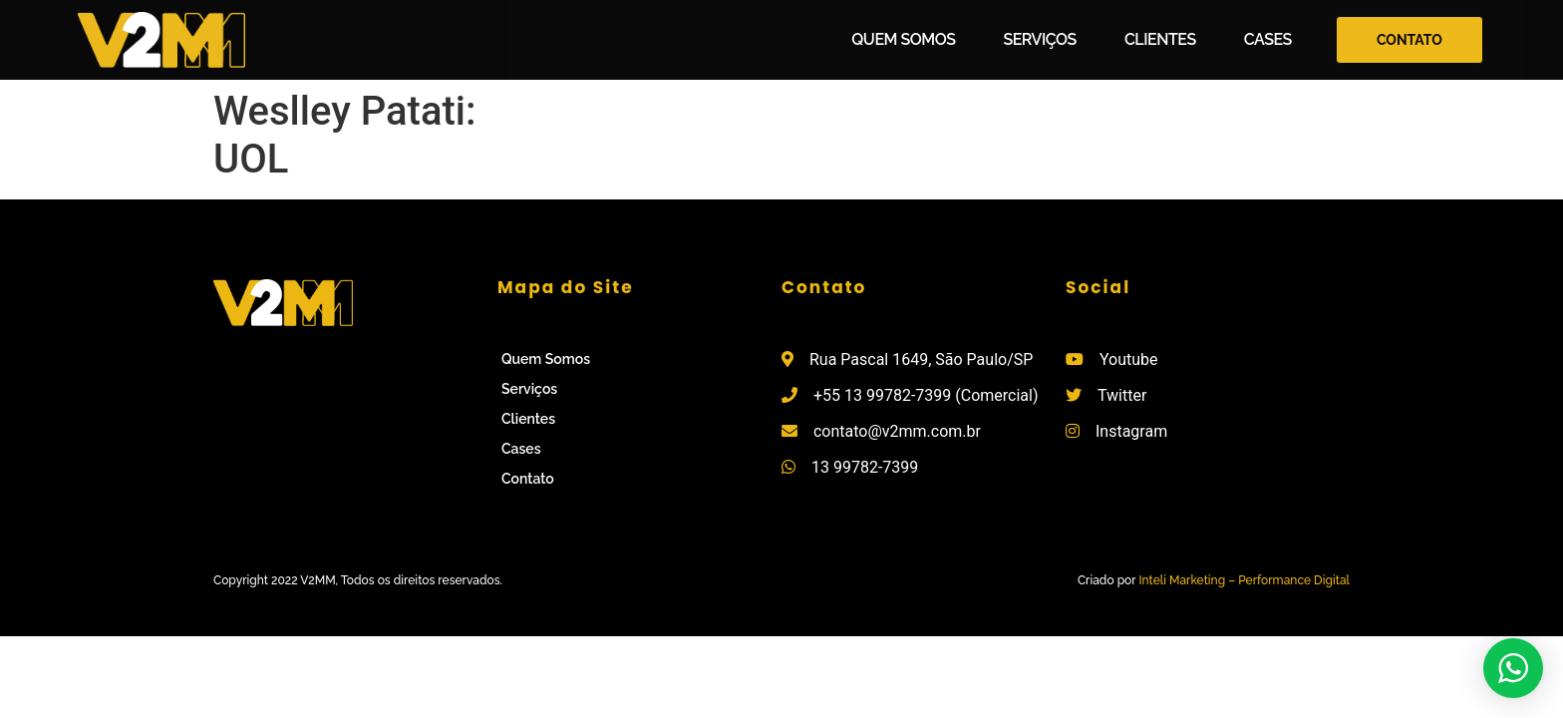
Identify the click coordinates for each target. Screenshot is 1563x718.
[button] (1409, 40)
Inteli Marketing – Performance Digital (1244, 580)
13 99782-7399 (864, 467)
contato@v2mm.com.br (897, 431)
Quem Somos (903, 39)
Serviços (1039, 39)
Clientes (1160, 39)
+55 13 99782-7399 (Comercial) (926, 395)
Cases (1268, 39)
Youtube (1128, 359)
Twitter (1121, 395)
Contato (527, 479)
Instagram (1131, 431)
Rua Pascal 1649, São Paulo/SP (921, 359)
